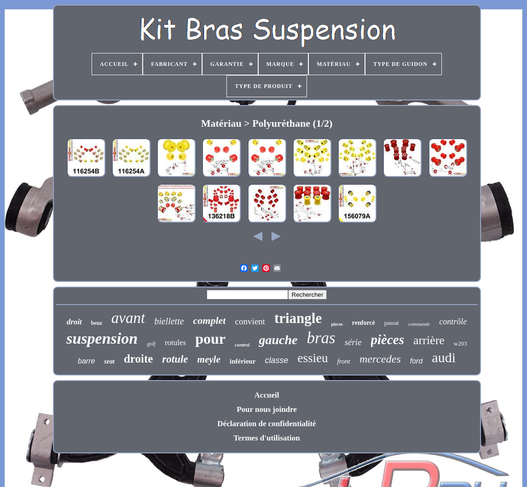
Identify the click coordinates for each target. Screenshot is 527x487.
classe (276, 360)
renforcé (363, 322)
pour (210, 338)
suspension (102, 338)
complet (209, 320)
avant (128, 318)
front (343, 361)
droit (74, 321)
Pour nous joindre (267, 409)
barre (86, 361)
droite (138, 358)
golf (151, 343)
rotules (175, 342)
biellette (169, 321)
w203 (460, 343)
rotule (175, 359)
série (353, 342)
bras (321, 338)
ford (416, 361)
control (242, 344)
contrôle (453, 321)
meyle (208, 359)
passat (391, 322)
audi (444, 357)
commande (419, 324)
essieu (312, 358)
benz (96, 323)
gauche (278, 340)
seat (109, 361)
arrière (429, 340)
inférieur (243, 361)
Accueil (267, 395)
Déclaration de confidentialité (266, 423)
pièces (387, 339)
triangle (298, 318)
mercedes (380, 359)
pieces (337, 324)
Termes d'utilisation (266, 438)
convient (250, 321)
